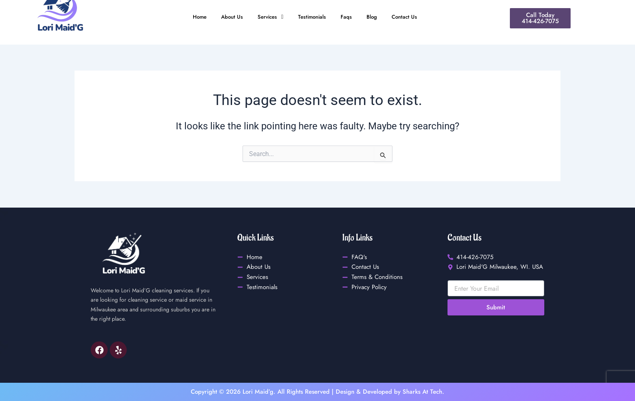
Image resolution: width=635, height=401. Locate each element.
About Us (227, 17)
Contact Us (411, 17)
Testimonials (313, 17)
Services (268, 17)
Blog (377, 17)
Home (192, 17)
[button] (267, 17)
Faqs (349, 17)
